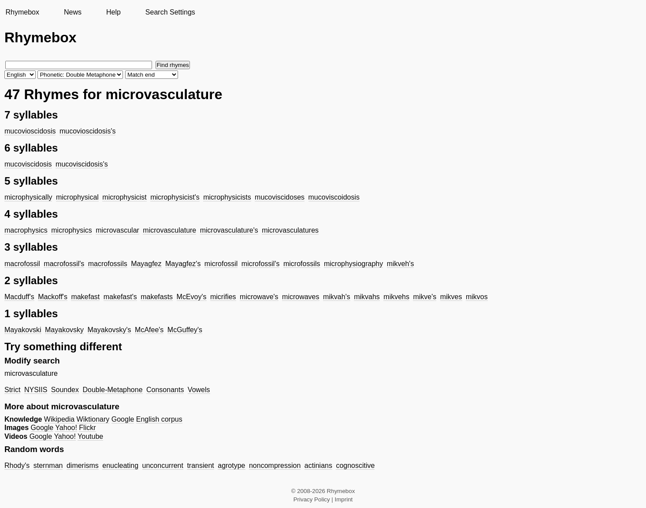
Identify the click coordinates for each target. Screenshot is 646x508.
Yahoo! (66, 427)
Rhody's (17, 465)
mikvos (477, 296)
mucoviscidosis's (82, 164)
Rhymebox (22, 12)
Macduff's (19, 296)
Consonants (165, 389)
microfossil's (260, 263)
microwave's (259, 296)
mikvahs (367, 296)
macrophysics (26, 230)
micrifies (223, 296)
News (73, 12)
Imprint (344, 499)
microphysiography (353, 263)
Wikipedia (59, 419)
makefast (85, 296)
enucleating (120, 465)
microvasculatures (290, 230)
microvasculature (169, 230)
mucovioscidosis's (87, 131)
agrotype (231, 465)
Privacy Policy (311, 499)
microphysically (28, 197)
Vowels (199, 389)
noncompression (275, 465)
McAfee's (149, 330)
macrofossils (107, 263)
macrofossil (22, 263)
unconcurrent (162, 465)
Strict (12, 389)
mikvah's (336, 296)
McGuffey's (184, 330)
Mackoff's (52, 296)
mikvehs (396, 296)
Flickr (87, 427)
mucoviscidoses (279, 197)
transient (200, 465)
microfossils (301, 263)
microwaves (300, 296)
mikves (451, 296)
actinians (318, 465)
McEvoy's (192, 296)
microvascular (117, 230)
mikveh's (400, 263)
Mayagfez (146, 263)
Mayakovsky (64, 330)
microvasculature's (229, 230)
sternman (48, 465)
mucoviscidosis (28, 164)
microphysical (77, 197)
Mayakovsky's (109, 330)
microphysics (71, 230)
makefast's (120, 296)
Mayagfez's (182, 263)
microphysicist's (175, 197)
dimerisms (83, 465)
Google (122, 419)
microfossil (221, 263)
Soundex (65, 389)
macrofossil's (64, 263)
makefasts (157, 296)
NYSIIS (35, 389)
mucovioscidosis (30, 131)
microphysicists (227, 197)
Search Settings (170, 12)
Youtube (90, 436)
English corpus (159, 419)
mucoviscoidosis (334, 197)
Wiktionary (93, 419)
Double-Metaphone (112, 389)
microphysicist (124, 197)
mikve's (424, 296)
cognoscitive (355, 465)
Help (113, 12)
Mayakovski (22, 330)
